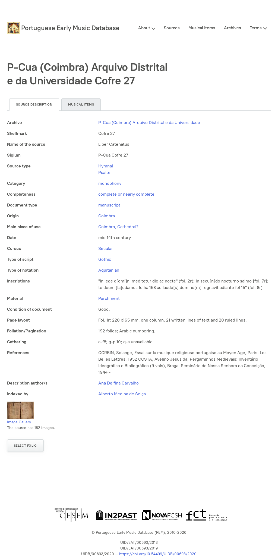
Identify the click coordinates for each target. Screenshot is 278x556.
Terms (256, 27)
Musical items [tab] (81, 104)
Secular (105, 248)
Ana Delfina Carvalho (118, 383)
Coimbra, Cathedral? (118, 226)
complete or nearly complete (126, 194)
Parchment (109, 298)
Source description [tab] (34, 104)
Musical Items (201, 27)
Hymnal (105, 166)
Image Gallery (19, 422)
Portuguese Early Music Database (70, 28)
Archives (232, 27)
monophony (109, 183)
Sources (172, 27)
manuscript (109, 205)
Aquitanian (108, 270)
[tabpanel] (139, 258)
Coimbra (106, 215)
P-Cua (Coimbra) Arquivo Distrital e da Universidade (149, 122)
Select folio (25, 445)
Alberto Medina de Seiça (122, 393)
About (144, 27)
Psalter (105, 172)
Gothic (104, 259)
